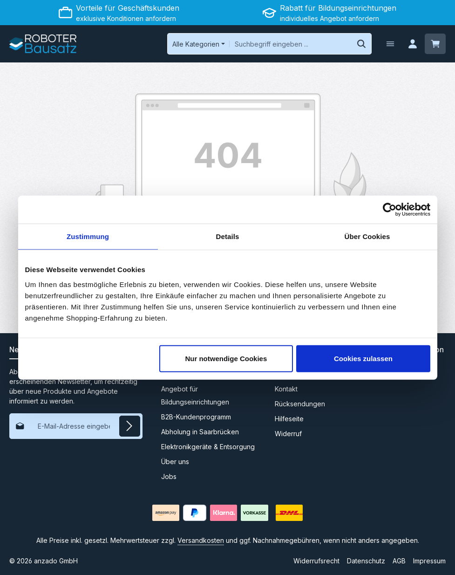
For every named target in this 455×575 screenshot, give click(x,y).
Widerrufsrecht (316, 561)
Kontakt (286, 389)
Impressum (429, 561)
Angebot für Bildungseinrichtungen (195, 395)
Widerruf (288, 434)
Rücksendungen (300, 404)
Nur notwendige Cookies (226, 358)
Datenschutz (366, 561)
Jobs (169, 476)
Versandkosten (200, 540)
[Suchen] (361, 44)
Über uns (175, 461)
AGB (399, 561)
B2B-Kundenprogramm (196, 417)
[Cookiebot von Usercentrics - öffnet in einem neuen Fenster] (389, 210)
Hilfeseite (289, 419)
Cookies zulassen (363, 358)
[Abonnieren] (129, 426)
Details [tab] (227, 236)
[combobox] (289, 44)
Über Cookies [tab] (367, 236)
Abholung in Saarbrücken (200, 432)
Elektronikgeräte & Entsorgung (208, 447)
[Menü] (389, 44)
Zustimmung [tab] (88, 236)
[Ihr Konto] (412, 44)
